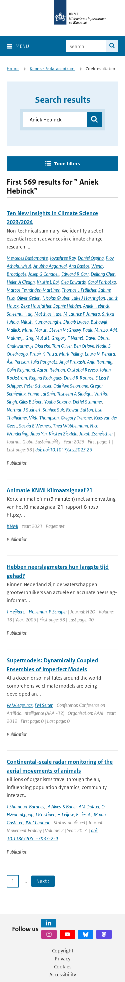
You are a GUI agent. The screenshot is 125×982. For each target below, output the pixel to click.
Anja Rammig (99, 362)
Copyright (62, 950)
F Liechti (83, 814)
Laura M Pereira (100, 354)
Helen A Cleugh (21, 282)
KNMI (12, 526)
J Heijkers (15, 611)
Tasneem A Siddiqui (74, 394)
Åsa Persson (18, 362)
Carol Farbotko (102, 282)
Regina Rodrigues (45, 378)
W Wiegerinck (20, 705)
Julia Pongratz (44, 362)
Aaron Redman (51, 370)
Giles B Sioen (30, 402)
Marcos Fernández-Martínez (33, 290)
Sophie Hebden (67, 306)
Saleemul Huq (19, 314)
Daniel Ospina (91, 258)
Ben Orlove (84, 346)
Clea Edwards (73, 282)
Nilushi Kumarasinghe (41, 322)
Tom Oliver (62, 346)
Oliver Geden (28, 298)
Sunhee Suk (53, 410)
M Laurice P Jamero (81, 314)
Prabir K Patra (43, 354)
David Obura (97, 338)
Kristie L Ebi (48, 282)
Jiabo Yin (38, 433)
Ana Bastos (79, 266)
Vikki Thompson (44, 417)
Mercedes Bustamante (27, 258)
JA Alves (53, 806)
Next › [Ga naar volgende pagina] (43, 881)
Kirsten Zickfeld (63, 433)
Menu (22, 46)
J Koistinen (45, 814)
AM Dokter (89, 806)
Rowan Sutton (79, 410)
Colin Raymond (21, 370)
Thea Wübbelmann (70, 425)
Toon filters (67, 163)
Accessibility (62, 974)
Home (13, 69)
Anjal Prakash (72, 362)
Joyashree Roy (63, 258)
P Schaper (58, 611)
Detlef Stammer (87, 402)
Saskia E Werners (35, 425)
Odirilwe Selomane (70, 386)
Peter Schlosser (37, 386)
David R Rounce (78, 378)
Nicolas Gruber (55, 298)
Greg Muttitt (37, 338)
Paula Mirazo (95, 330)
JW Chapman (37, 822)
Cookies (62, 966)
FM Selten (44, 705)
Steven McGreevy (65, 330)
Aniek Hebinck (96, 306)
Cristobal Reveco (82, 370)
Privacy (62, 958)
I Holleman (36, 611)
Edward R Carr (75, 274)
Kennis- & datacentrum (52, 69)
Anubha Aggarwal (50, 266)
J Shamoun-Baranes (25, 806)
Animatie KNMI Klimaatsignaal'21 (49, 490)
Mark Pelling (71, 354)
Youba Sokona (57, 402)
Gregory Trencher (76, 417)
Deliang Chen (103, 274)
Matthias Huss (47, 314)
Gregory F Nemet (67, 338)
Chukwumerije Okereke (28, 346)
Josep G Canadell (43, 274)
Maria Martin (34, 330)
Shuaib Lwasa (76, 322)
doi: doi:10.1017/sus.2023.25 (63, 449)
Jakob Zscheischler (96, 433)
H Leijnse (65, 814)
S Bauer (70, 806)
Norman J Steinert (24, 410)
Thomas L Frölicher (79, 290)
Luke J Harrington (88, 298)
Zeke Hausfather (36, 306)
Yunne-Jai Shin (41, 394)
